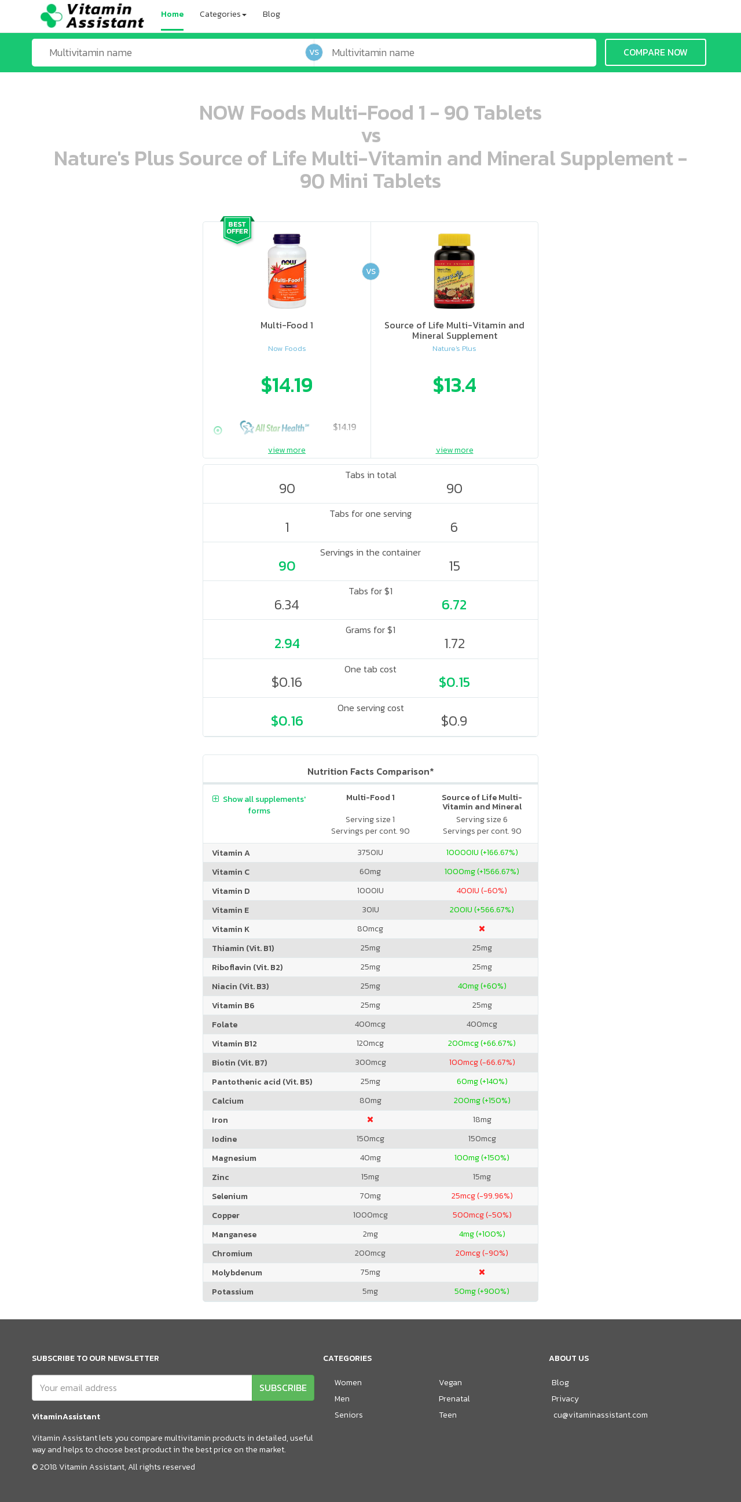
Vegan (450, 1383)
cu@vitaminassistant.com (600, 1415)
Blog (271, 14)
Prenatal (454, 1399)
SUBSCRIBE (283, 1387)
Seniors (349, 1415)
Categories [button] (223, 14)
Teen (448, 1415)
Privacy (565, 1399)
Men (342, 1399)
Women (348, 1383)
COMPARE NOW (655, 52)
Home (172, 14)
